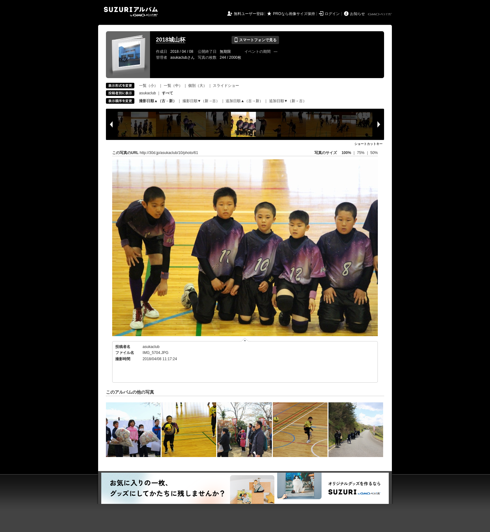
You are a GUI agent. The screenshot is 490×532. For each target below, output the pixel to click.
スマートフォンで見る (255, 40)
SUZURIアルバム (130, 11)
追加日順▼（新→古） (288, 101)
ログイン (332, 14)
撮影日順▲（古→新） (158, 101)
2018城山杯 (170, 40)
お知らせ (357, 14)
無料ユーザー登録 (249, 14)
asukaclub (147, 93)
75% (361, 153)
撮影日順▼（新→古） (201, 101)
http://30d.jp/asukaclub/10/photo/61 (169, 153)
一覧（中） (173, 85)
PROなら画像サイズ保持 (294, 14)
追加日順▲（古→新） (244, 101)
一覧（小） (148, 85)
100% (346, 153)
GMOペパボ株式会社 (380, 14)
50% (374, 153)
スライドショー (226, 85)
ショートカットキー (368, 144)
